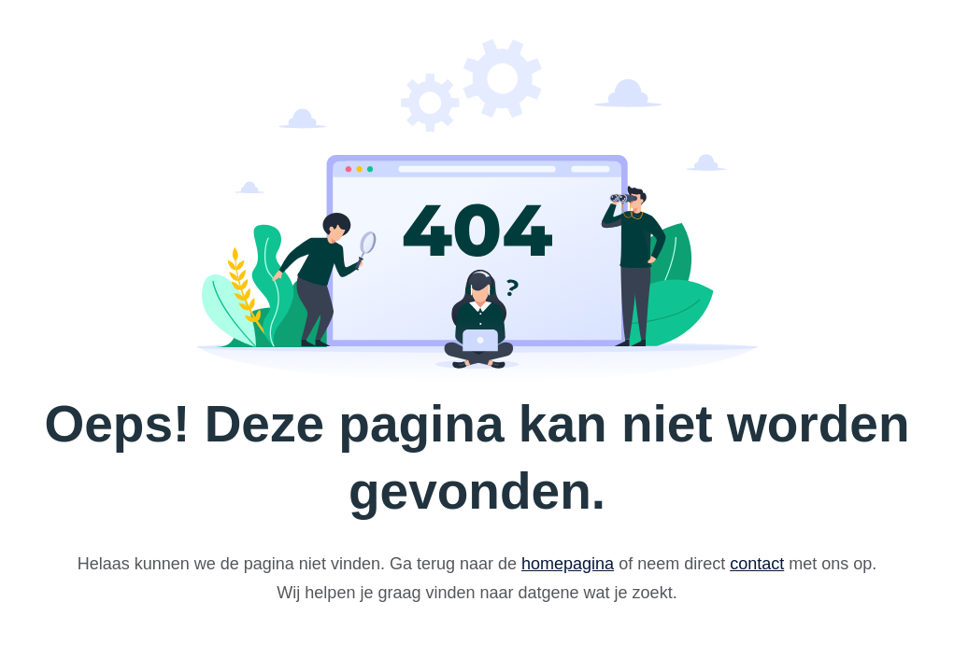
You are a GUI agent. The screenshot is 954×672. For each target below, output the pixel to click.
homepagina (567, 563)
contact (757, 563)
